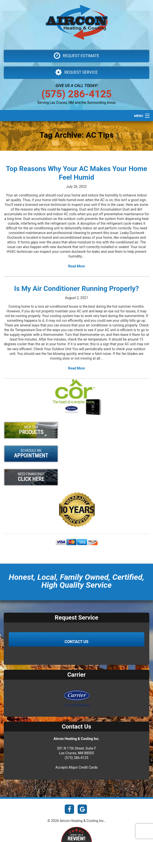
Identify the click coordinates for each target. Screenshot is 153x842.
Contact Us (76, 641)
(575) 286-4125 (76, 94)
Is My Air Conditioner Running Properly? (76, 288)
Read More (76, 266)
